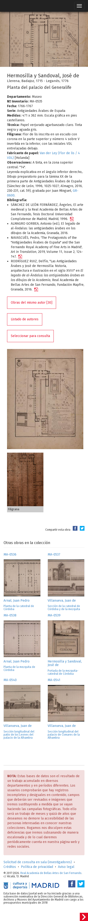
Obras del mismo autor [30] (31, 303)
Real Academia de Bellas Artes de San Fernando (50, 873)
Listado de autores (24, 319)
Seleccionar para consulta (30, 336)
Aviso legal (66, 867)
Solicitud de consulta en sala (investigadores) (38, 862)
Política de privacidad (37, 867)
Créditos (10, 867)
